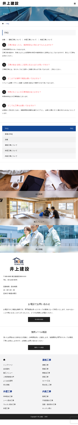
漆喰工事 (45, 365)
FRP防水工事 (8, 396)
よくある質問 (8, 381)
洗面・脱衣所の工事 (49, 404)
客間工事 (45, 396)
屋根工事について (15, 39)
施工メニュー (8, 373)
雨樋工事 (45, 369)
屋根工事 (46, 360)
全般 (3, 39)
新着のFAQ (9, 134)
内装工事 (46, 391)
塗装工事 (45, 377)
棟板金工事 (46, 373)
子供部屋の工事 (47, 400)
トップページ (8, 365)
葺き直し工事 (47, 385)
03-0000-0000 (39, 319)
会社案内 (6, 369)
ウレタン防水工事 (9, 404)
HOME (4, 360)
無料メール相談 (39, 347)
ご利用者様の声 (8, 377)
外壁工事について (30, 39)
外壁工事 (7, 391)
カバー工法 (46, 381)
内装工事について (46, 39)
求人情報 (6, 385)
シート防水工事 (8, 400)
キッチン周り (47, 408)
